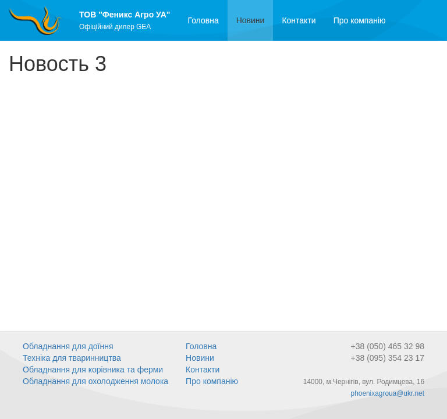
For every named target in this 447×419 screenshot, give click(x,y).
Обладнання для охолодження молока (95, 381)
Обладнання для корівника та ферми (93, 369)
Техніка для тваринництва (72, 358)
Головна (202, 20)
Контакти (298, 20)
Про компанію (360, 20)
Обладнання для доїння (68, 346)
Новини (255, 19)
